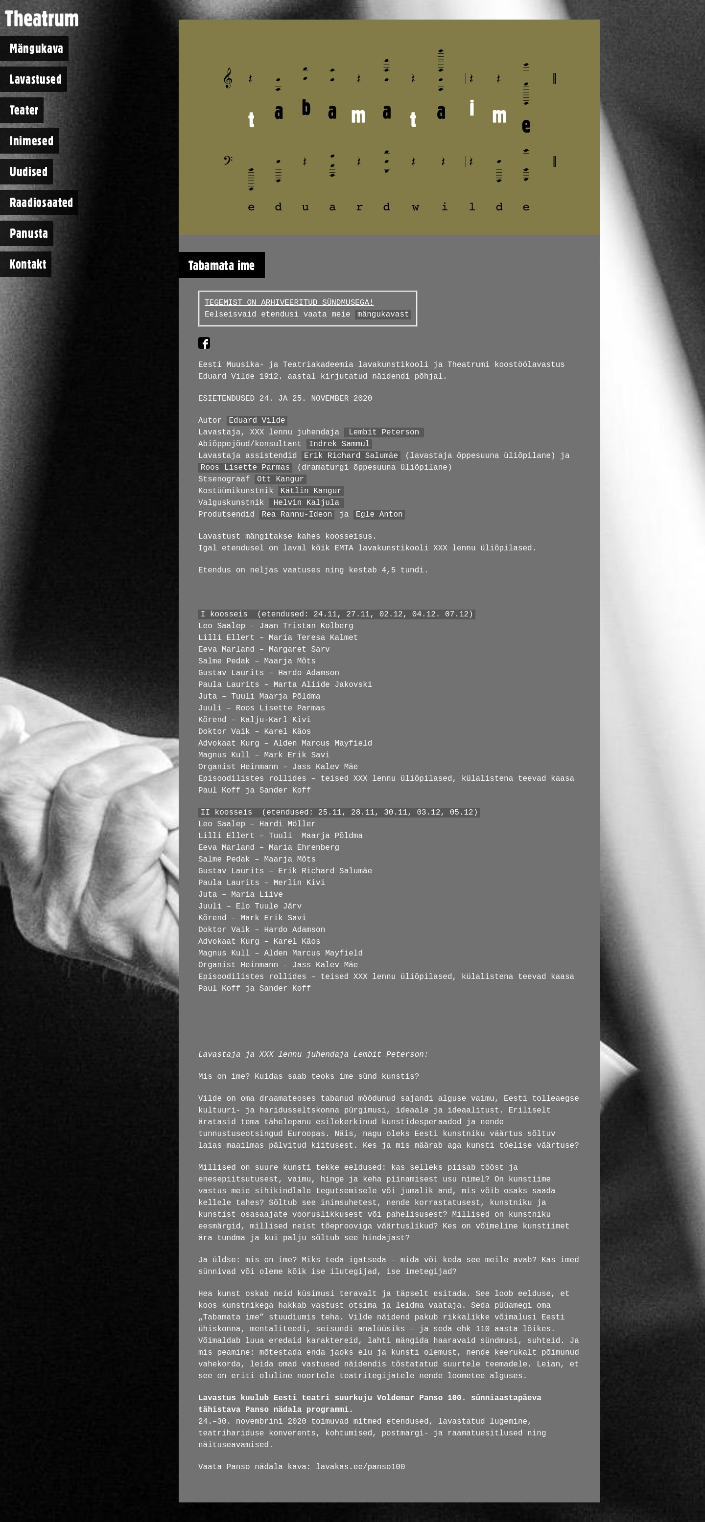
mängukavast (383, 314)
